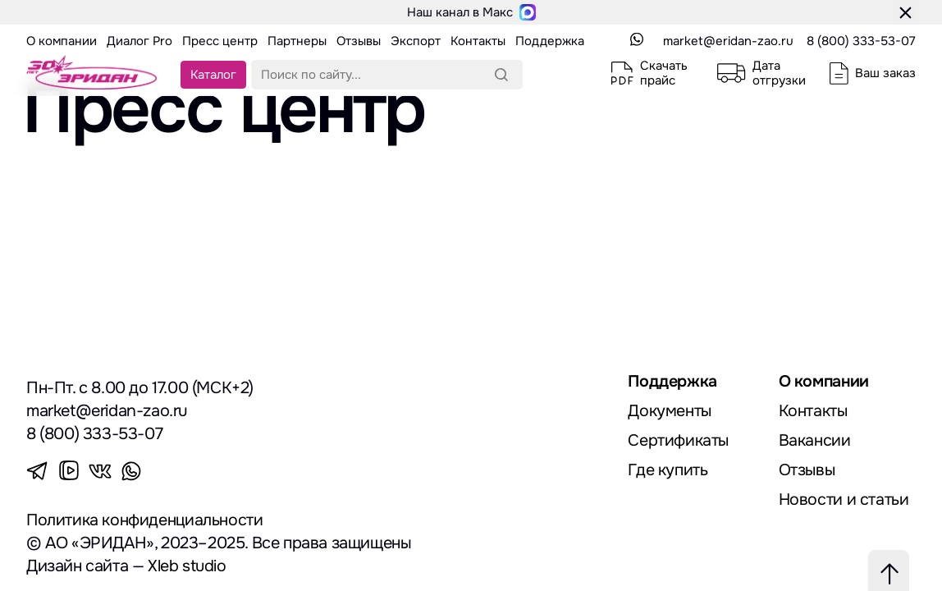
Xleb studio (187, 566)
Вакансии (815, 440)
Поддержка (672, 381)
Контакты (814, 411)
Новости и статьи (844, 499)
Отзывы (808, 470)
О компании (825, 381)
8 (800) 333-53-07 (861, 41)
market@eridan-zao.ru (728, 41)
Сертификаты (678, 440)
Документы (669, 411)
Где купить (667, 470)
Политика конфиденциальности (145, 520)
